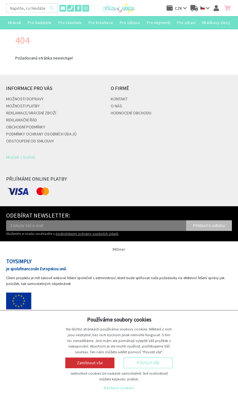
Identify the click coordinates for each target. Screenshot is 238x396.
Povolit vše (148, 362)
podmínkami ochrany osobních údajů (87, 233)
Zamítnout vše (90, 362)
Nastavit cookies (119, 388)
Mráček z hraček (20, 157)
